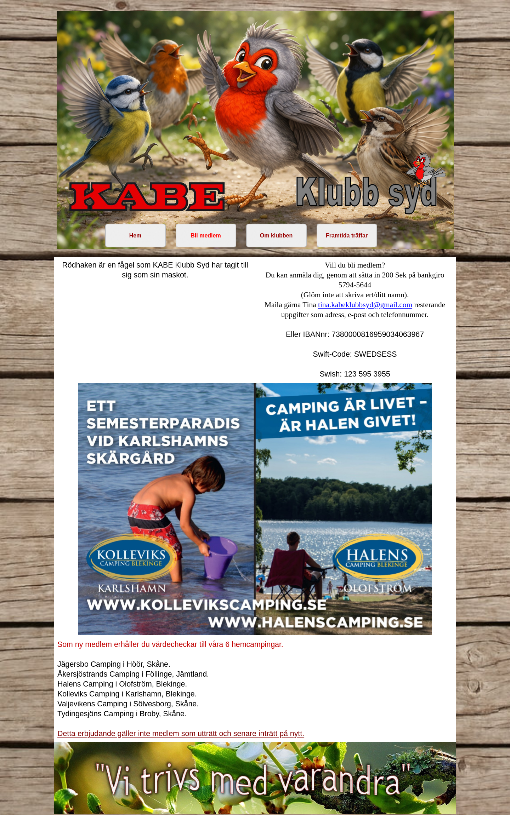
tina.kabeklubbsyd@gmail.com (365, 304)
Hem (135, 236)
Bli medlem (206, 236)
